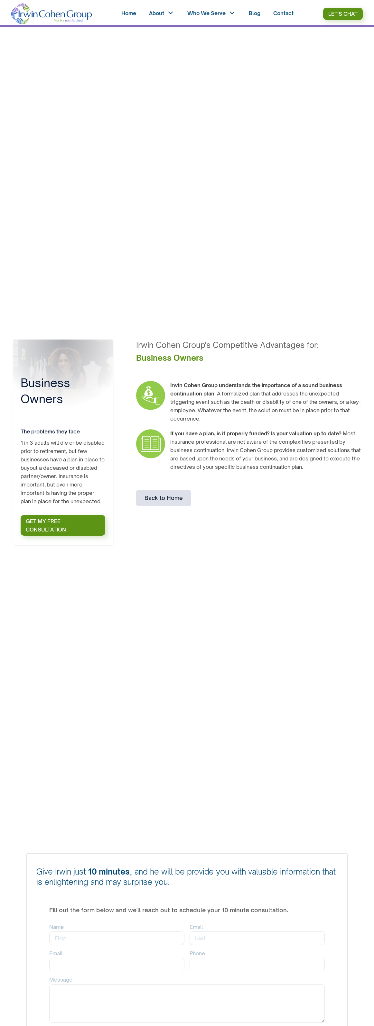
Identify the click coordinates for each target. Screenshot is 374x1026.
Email (196, 927)
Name (56, 927)
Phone (197, 953)
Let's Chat (343, 14)
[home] (51, 14)
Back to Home (164, 498)
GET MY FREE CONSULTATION (46, 525)
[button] (162, 14)
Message (60, 979)
